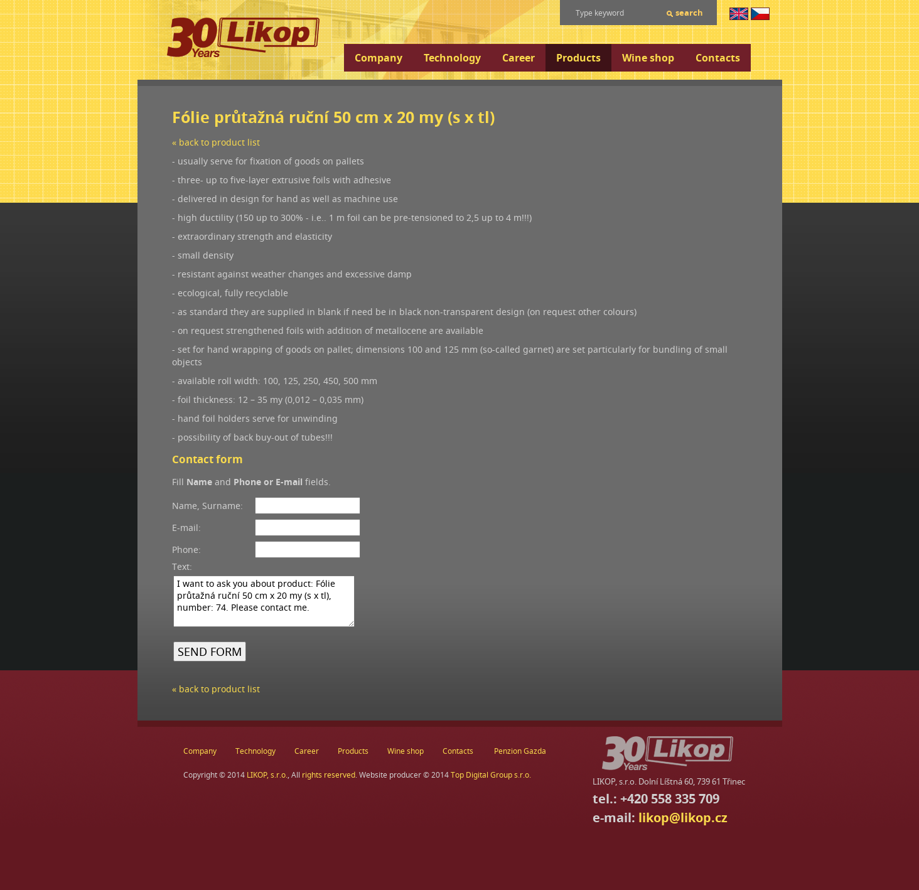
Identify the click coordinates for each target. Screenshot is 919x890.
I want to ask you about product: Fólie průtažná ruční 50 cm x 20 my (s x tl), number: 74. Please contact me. (264, 601)
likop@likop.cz (683, 817)
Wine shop (648, 58)
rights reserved (328, 774)
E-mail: (186, 527)
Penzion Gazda (520, 751)
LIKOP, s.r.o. (267, 774)
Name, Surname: (207, 506)
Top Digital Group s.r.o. (491, 774)
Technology (452, 58)
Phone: (186, 549)
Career (518, 58)
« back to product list (216, 142)
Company (378, 58)
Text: (182, 566)
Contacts (718, 58)
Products (578, 58)
